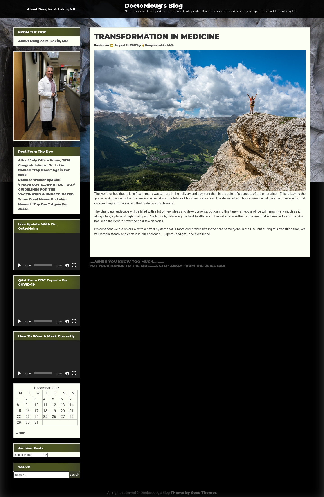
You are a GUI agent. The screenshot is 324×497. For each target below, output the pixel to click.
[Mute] (67, 265)
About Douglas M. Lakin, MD (51, 9)
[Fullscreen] (74, 265)
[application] (47, 251)
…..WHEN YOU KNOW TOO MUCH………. (127, 262)
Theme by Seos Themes (194, 492)
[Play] (19, 265)
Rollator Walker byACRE (39, 180)
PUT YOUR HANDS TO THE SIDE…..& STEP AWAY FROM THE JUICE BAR (157, 266)
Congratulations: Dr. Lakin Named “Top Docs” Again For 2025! (44, 170)
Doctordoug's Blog (154, 5)
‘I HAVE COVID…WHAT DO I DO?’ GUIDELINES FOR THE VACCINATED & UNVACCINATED (46, 189)
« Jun (20, 433)
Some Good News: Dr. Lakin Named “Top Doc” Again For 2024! (43, 204)
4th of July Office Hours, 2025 (44, 160)
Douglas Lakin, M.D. (159, 45)
